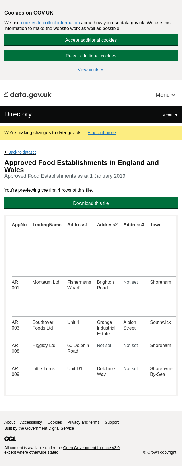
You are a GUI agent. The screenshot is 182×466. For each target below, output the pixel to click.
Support (112, 422)
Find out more (102, 132)
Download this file (91, 203)
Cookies (55, 422)
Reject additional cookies (91, 55)
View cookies (91, 69)
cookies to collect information (50, 22)
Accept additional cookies (91, 40)
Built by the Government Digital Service (39, 428)
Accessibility (31, 422)
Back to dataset (22, 152)
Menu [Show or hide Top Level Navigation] (167, 115)
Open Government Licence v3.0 (91, 447)
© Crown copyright (159, 452)
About (9, 422)
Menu (163, 95)
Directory (18, 114)
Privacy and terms (83, 422)
